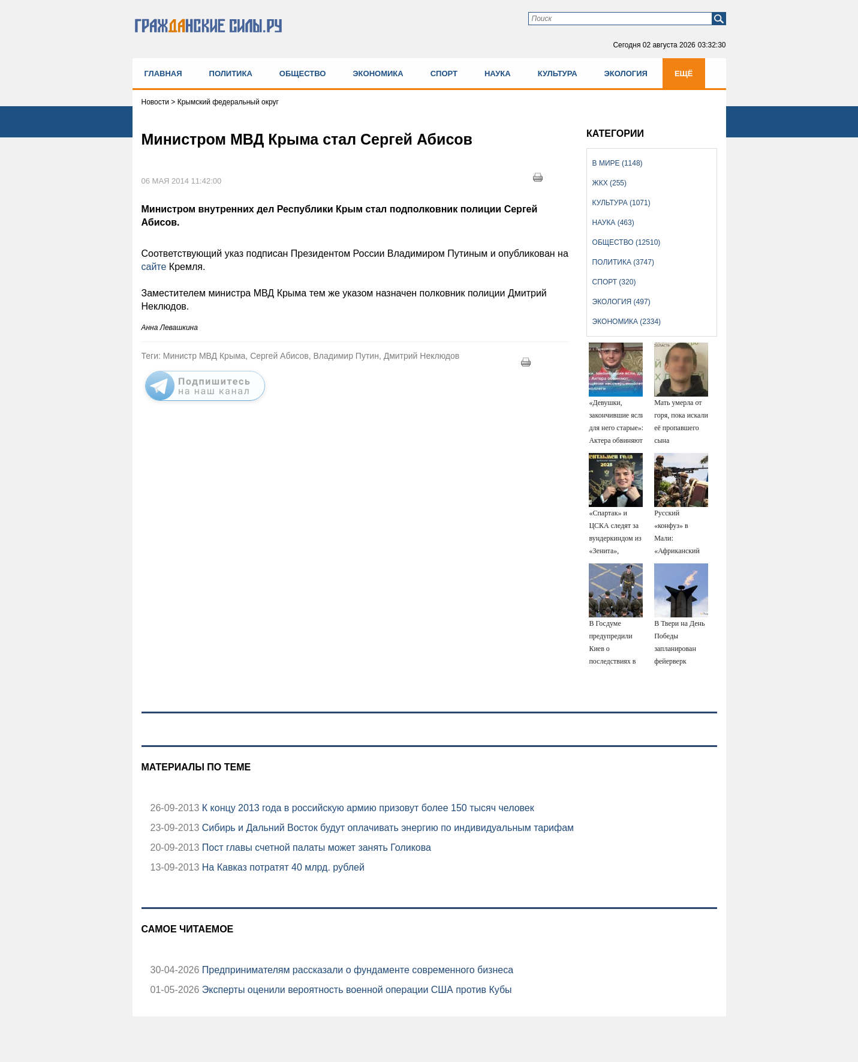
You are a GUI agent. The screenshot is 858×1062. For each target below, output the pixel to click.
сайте (155, 267)
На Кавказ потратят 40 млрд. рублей (282, 867)
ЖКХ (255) (609, 183)
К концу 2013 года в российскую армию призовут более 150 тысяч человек (366, 808)
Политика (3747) (623, 262)
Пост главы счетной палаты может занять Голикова (315, 847)
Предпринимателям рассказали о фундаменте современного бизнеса (356, 970)
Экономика (378, 73)
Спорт (443, 73)
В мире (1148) (617, 163)
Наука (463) (613, 222)
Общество (302, 73)
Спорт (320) (614, 282)
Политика (230, 73)
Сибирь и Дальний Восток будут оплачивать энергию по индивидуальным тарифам (386, 828)
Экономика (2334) (626, 321)
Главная (163, 73)
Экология (626, 73)
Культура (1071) (621, 203)
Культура (557, 73)
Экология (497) (621, 302)
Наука (497, 73)
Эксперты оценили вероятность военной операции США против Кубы (355, 990)
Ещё (684, 73)
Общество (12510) (626, 242)
